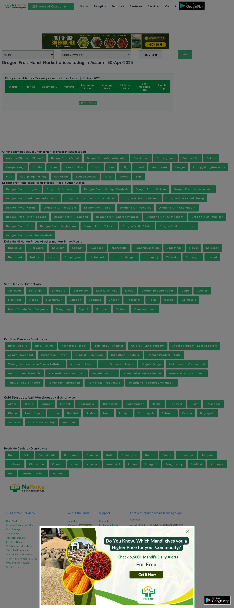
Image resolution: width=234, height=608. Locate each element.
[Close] (187, 531)
